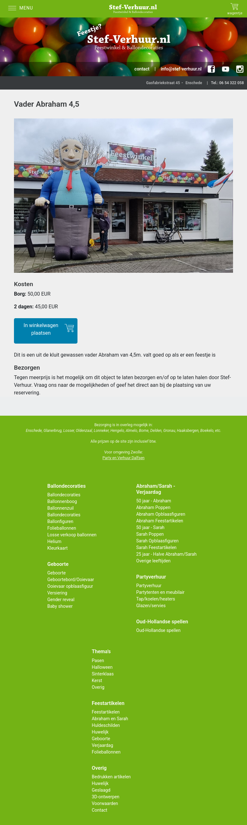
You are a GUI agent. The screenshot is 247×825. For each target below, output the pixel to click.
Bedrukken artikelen (111, 776)
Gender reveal (60, 599)
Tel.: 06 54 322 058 (227, 83)
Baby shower (60, 606)
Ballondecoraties (63, 494)
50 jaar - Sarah (150, 527)
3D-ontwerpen (105, 796)
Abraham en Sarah (110, 718)
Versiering (57, 592)
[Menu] (22, 8)
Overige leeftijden (153, 560)
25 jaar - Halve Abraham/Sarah (166, 554)
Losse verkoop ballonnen (72, 534)
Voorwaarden (105, 803)
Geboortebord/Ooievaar (70, 579)
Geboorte (56, 572)
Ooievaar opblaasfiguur (70, 586)
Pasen (98, 660)
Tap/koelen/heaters (155, 598)
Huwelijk (100, 731)
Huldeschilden (106, 725)
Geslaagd (101, 790)
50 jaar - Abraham (153, 500)
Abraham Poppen (153, 507)
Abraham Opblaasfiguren (160, 514)
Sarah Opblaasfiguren (157, 540)
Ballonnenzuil (60, 508)
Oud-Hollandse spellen (158, 630)
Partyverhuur (148, 585)
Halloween (102, 667)
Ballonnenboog (62, 501)
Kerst (97, 680)
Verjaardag (102, 745)
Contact (99, 810)
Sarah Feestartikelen (156, 547)
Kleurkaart (57, 548)
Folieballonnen (61, 528)
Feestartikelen (106, 711)
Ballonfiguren (60, 521)
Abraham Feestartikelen (159, 520)
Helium (54, 541)
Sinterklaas (103, 673)
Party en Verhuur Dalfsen (123, 458)
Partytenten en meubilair (160, 592)
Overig (98, 687)
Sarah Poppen (150, 534)
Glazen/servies (151, 605)
